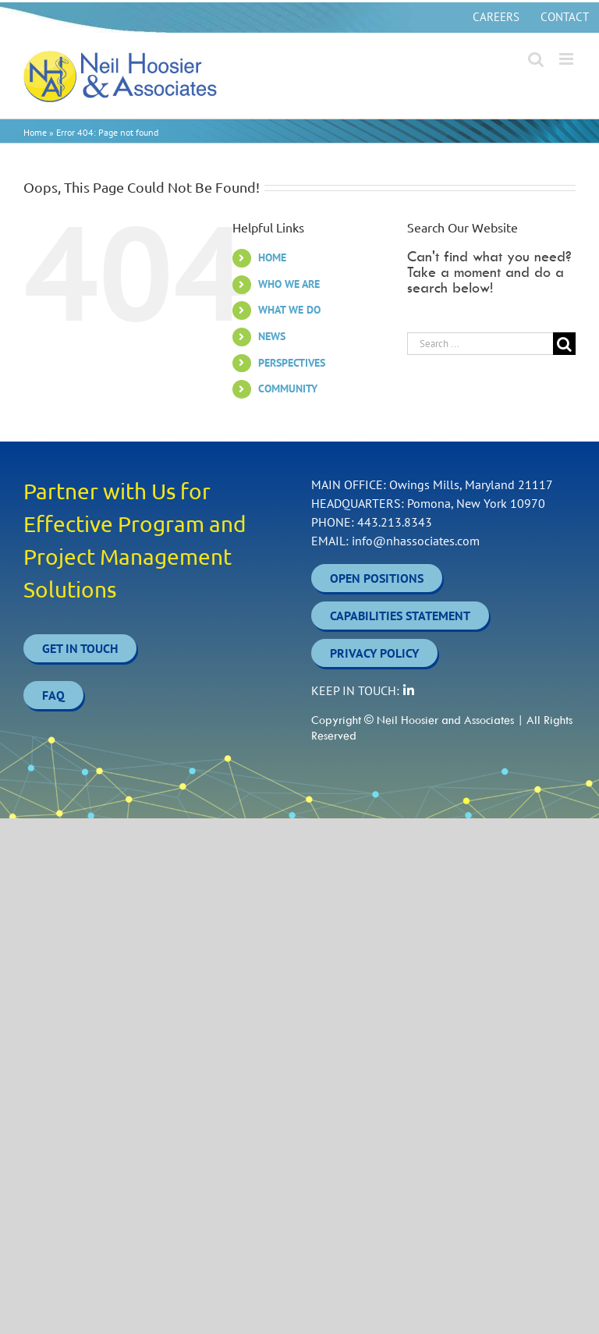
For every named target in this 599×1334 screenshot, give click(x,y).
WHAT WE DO (289, 310)
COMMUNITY (287, 388)
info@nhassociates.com (416, 540)
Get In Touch (80, 648)
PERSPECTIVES (291, 363)
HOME (272, 257)
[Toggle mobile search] (536, 59)
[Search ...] (480, 343)
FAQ (53, 695)
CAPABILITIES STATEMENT (400, 615)
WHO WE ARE (289, 284)
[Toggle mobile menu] (567, 59)
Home (35, 132)
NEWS (271, 336)
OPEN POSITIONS (377, 578)
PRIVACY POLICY (374, 653)
